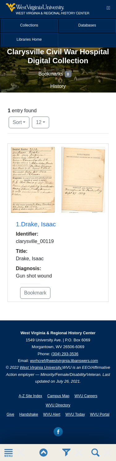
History (58, 86)
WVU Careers (86, 396)
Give (10, 414)
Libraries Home (29, 39)
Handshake (28, 414)
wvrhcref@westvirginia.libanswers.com (64, 360)
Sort (17, 122)
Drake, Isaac (38, 224)
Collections (29, 25)
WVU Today (75, 414)
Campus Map (58, 396)
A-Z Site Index (30, 396)
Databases (87, 25)
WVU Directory (58, 405)
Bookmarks (54, 74)
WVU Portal (100, 414)
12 (42, 121)
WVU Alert (51, 414)
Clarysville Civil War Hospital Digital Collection (58, 56)
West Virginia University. (41, 367)
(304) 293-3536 (65, 354)
